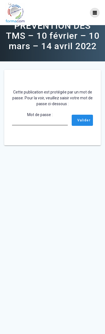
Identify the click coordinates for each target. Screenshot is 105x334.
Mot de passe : (40, 128)
